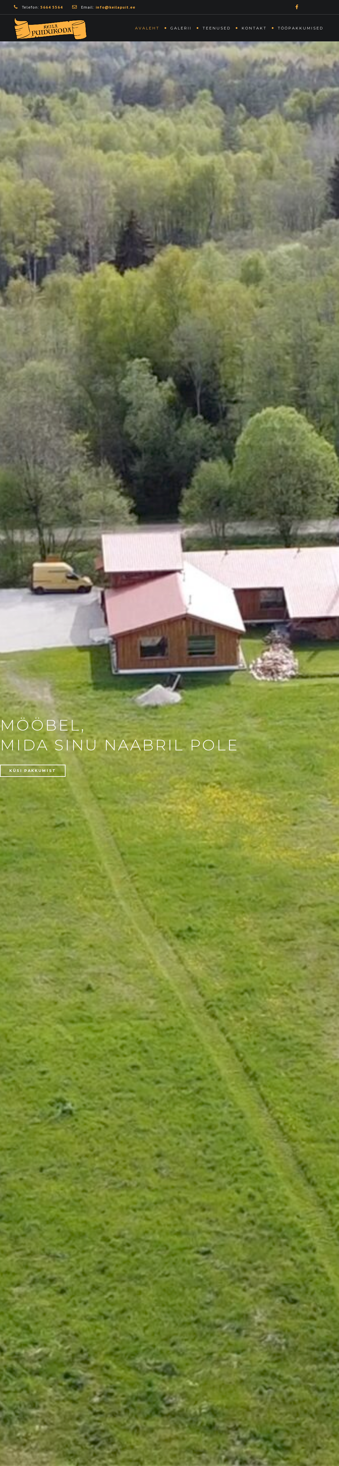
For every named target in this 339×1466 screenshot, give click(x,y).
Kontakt (254, 28)
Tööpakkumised (300, 28)
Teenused (217, 28)
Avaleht (147, 28)
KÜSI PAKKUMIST (32, 770)
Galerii (181, 28)
